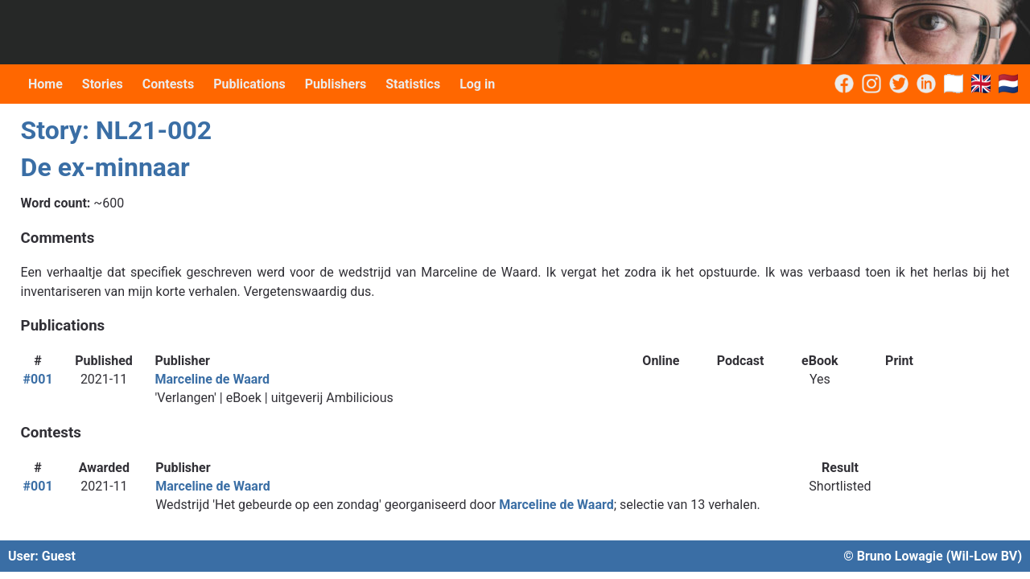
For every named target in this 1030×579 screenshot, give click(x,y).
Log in (477, 84)
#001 (38, 379)
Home (45, 84)
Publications (249, 84)
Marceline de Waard (212, 379)
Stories (102, 84)
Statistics (412, 84)
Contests (168, 84)
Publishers (336, 84)
